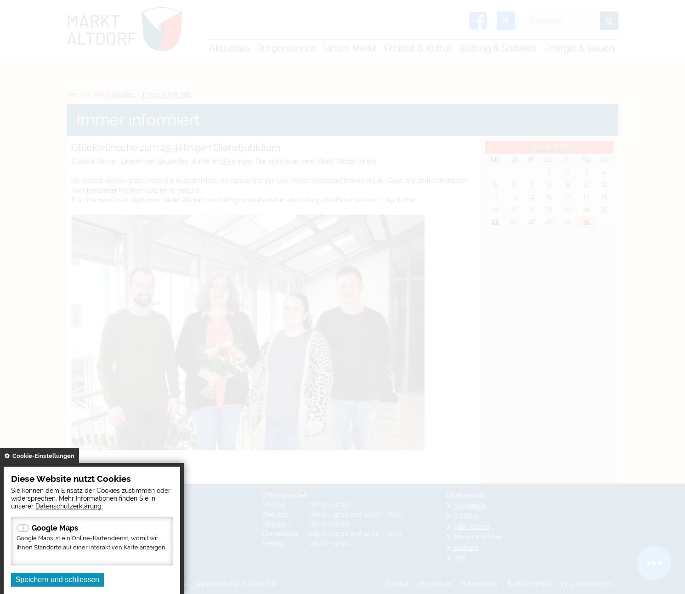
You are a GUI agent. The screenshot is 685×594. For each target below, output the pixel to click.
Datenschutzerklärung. (69, 506)
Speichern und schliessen (57, 579)
